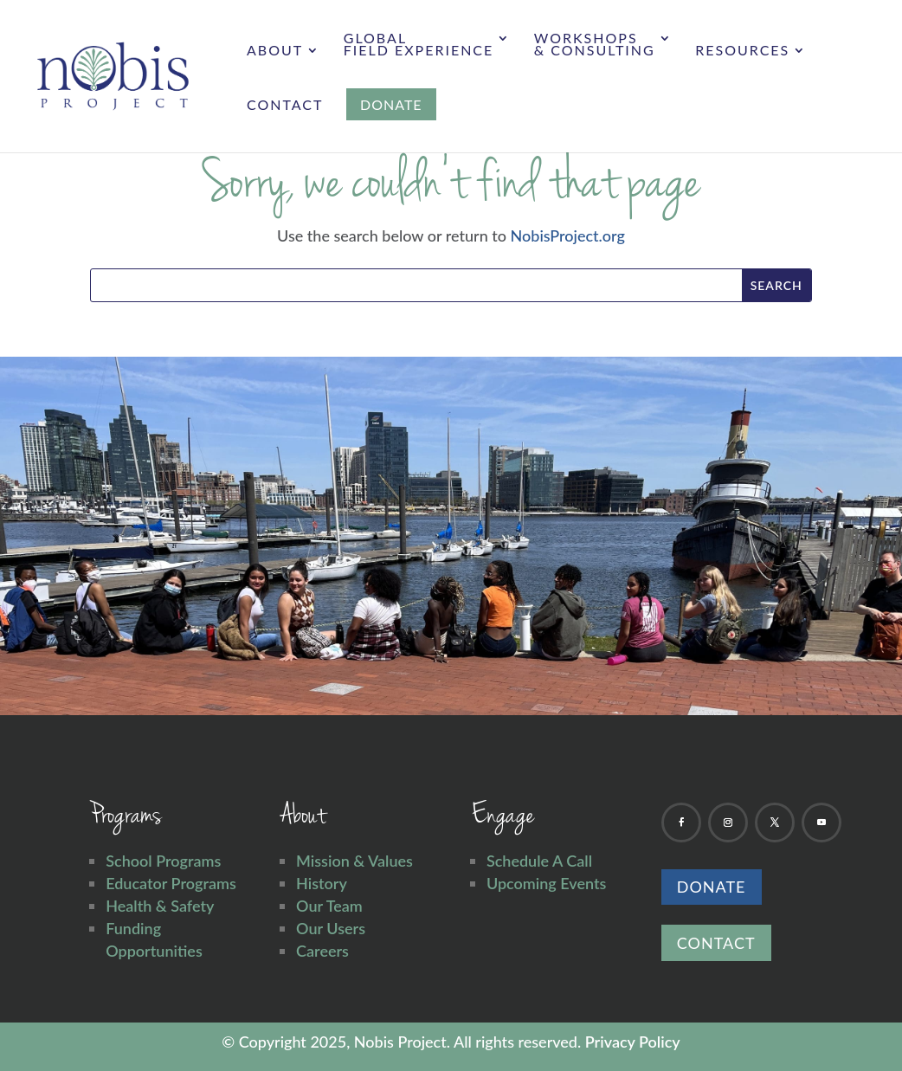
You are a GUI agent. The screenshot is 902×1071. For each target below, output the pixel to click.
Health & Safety (160, 905)
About (275, 51)
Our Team (329, 905)
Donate (711, 886)
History (321, 883)
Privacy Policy (632, 1041)
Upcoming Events (546, 883)
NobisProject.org (568, 235)
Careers (322, 950)
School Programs (163, 860)
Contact (285, 106)
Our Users (330, 928)
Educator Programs (171, 883)
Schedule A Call (539, 860)
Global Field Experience (419, 45)
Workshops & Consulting (594, 45)
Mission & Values (354, 860)
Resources (742, 51)
